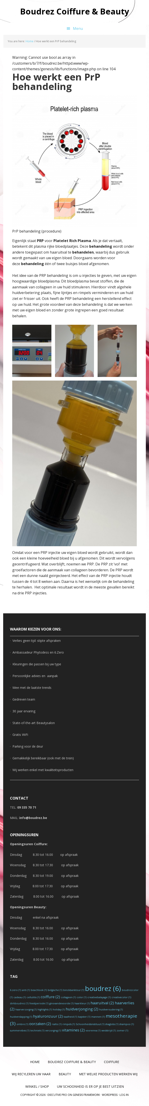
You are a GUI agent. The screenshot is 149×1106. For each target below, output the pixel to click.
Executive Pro (57, 1095)
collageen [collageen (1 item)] (68, 997)
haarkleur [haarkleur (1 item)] (82, 1003)
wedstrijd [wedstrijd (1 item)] (108, 1030)
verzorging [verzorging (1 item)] (53, 1030)
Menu (78, 28)
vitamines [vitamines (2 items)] (73, 1030)
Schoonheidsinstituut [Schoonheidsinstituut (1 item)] (90, 1024)
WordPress (110, 1095)
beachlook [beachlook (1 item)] (39, 990)
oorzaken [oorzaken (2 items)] (40, 1023)
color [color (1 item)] (82, 997)
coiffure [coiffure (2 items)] (50, 996)
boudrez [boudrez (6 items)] (103, 988)
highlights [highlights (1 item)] (45, 1009)
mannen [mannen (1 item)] (98, 1016)
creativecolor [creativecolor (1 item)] (121, 997)
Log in (124, 1095)
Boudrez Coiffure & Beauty (74, 11)
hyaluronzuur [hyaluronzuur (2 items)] (48, 1016)
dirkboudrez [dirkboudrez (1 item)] (19, 1003)
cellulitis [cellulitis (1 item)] (33, 997)
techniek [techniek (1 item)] (37, 1030)
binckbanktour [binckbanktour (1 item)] (73, 990)
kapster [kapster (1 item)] (84, 1016)
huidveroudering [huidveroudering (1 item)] (111, 1009)
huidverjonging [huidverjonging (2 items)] (82, 1009)
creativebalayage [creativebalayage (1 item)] (99, 997)
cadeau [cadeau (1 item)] (20, 997)
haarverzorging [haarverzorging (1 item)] (26, 1009)
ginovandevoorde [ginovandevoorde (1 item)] (61, 1003)
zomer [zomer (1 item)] (122, 1030)
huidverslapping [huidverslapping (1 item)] (21, 1016)
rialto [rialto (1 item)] (57, 1024)
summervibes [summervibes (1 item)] (19, 1030)
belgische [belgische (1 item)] (55, 990)
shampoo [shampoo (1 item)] (126, 1024)
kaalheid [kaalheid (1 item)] (70, 1016)
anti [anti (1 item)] (26, 990)
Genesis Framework (86, 1095)
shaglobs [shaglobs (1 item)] (111, 1024)
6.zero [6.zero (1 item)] (15, 990)
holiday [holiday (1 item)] (59, 1009)
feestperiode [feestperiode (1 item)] (38, 1003)
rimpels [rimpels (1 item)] (68, 1024)
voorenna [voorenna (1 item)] (93, 1030)
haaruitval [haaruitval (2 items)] (102, 1002)
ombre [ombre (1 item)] (22, 1024)
